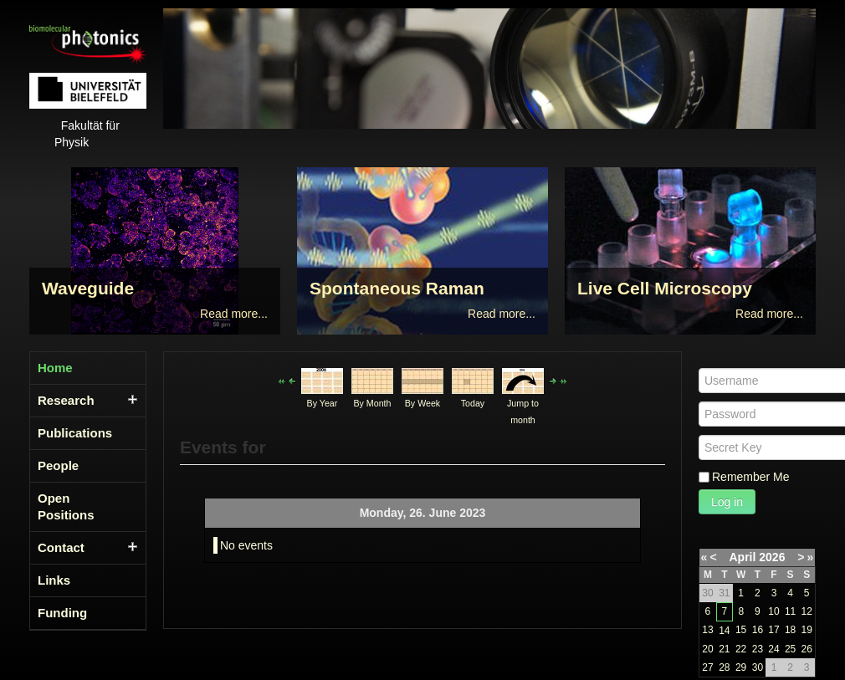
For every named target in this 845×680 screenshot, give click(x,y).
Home (55, 367)
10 (773, 611)
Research (66, 400)
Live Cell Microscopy (664, 288)
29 (740, 667)
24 (773, 649)
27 (707, 667)
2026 (772, 557)
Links (54, 580)
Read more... (234, 313)
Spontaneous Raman (397, 288)
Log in (727, 502)
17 (773, 630)
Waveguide (88, 288)
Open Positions (66, 506)
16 (757, 630)
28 (724, 667)
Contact (61, 547)
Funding (62, 613)
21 (724, 649)
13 (707, 630)
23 (757, 649)
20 (707, 649)
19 (806, 630)
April (743, 557)
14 (724, 631)
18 (790, 630)
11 (790, 611)
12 (806, 611)
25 (790, 649)
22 (740, 649)
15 (740, 630)
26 (806, 649)
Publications (75, 433)
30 (757, 667)
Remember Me (751, 476)
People (58, 465)
